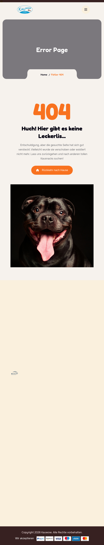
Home (44, 74)
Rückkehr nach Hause (52, 170)
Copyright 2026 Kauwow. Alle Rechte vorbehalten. (52, 532)
